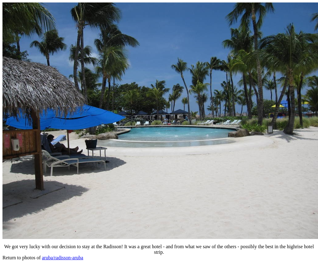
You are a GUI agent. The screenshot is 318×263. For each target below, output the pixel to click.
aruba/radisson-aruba (62, 257)
